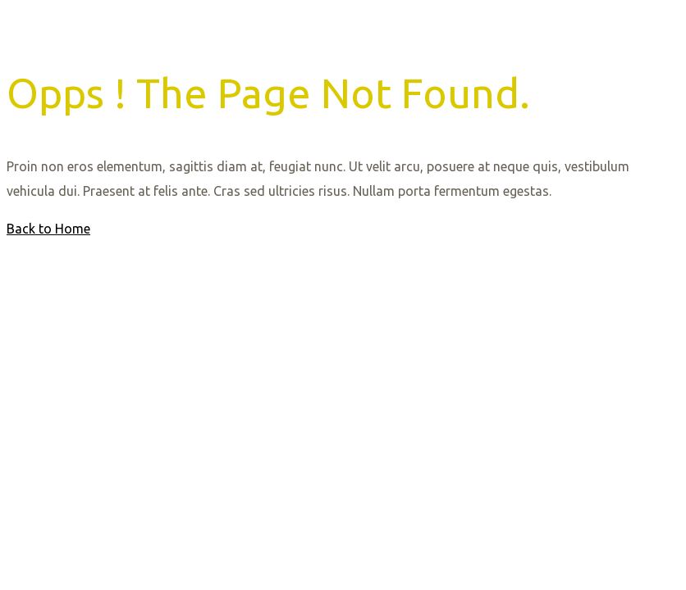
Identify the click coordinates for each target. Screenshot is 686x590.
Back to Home (48, 228)
